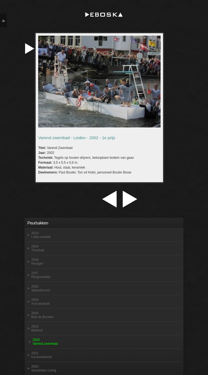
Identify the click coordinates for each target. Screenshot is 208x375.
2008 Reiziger (37, 262)
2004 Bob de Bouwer (42, 315)
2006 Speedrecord (40, 288)
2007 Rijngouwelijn (41, 275)
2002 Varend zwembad (45, 342)
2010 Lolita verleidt (41, 235)
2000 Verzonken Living (43, 368)
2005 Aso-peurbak (40, 302)
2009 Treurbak (37, 248)
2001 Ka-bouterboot (41, 355)
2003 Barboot (37, 328)
